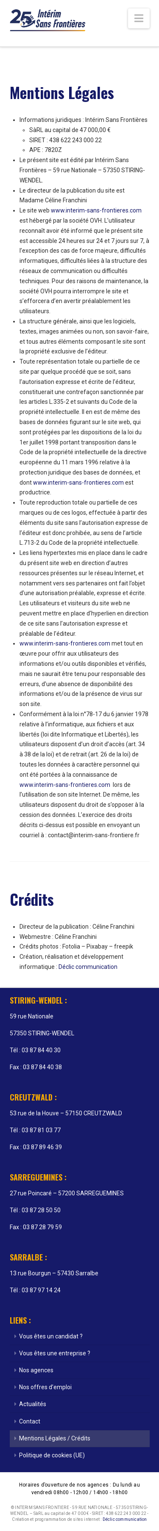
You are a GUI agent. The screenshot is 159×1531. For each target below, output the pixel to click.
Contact (29, 1421)
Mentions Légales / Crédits (54, 1438)
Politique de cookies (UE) (52, 1455)
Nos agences (36, 1370)
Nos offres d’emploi (45, 1387)
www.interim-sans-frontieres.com (96, 210)
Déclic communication (88, 966)
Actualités (32, 1404)
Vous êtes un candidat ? (51, 1336)
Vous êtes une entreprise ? (54, 1353)
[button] (139, 18)
